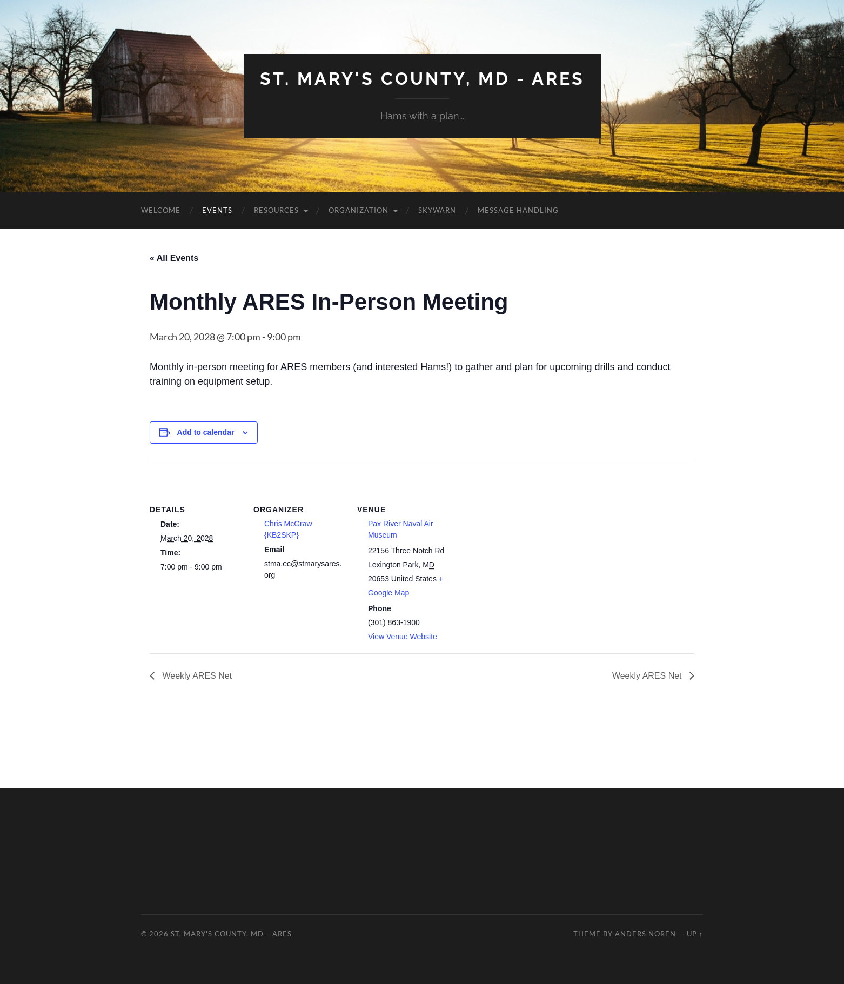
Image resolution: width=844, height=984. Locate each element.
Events (217, 210)
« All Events (174, 258)
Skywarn (437, 210)
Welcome (160, 210)
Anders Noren (645, 933)
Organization (358, 210)
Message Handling (518, 210)
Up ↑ (695, 933)
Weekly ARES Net (196, 675)
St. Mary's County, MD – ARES (231, 933)
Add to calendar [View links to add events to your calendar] (206, 432)
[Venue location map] (518, 535)
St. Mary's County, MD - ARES (422, 79)
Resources (276, 210)
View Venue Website (402, 636)
